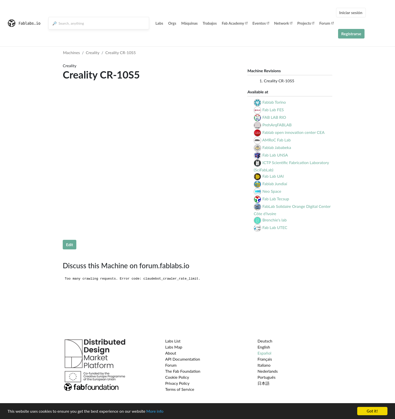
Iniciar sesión (351, 12)
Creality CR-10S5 (120, 52)
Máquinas (189, 23)
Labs (159, 23)
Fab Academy (234, 23)
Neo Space (271, 191)
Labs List (173, 340)
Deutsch (264, 340)
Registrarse (351, 33)
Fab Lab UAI (273, 176)
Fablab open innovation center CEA (293, 132)
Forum (326, 23)
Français (264, 359)
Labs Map (173, 347)
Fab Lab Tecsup (275, 198)
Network (283, 23)
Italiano (264, 365)
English (263, 347)
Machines (71, 52)
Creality (93, 52)
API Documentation (182, 359)
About (170, 353)
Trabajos (210, 23)
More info (154, 411)
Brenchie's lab (274, 219)
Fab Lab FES (273, 109)
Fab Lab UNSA (275, 155)
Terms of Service (179, 389)
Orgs (172, 23)
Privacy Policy (177, 383)
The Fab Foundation (183, 371)
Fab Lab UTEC (274, 227)
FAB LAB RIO (274, 117)
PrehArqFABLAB (276, 124)
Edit (69, 244)
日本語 (263, 383)
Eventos (260, 23)
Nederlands (267, 371)
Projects (305, 23)
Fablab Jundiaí (274, 183)
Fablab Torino (274, 102)
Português (266, 377)
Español (264, 353)
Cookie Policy (177, 377)
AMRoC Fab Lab (276, 139)
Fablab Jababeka (276, 147)
